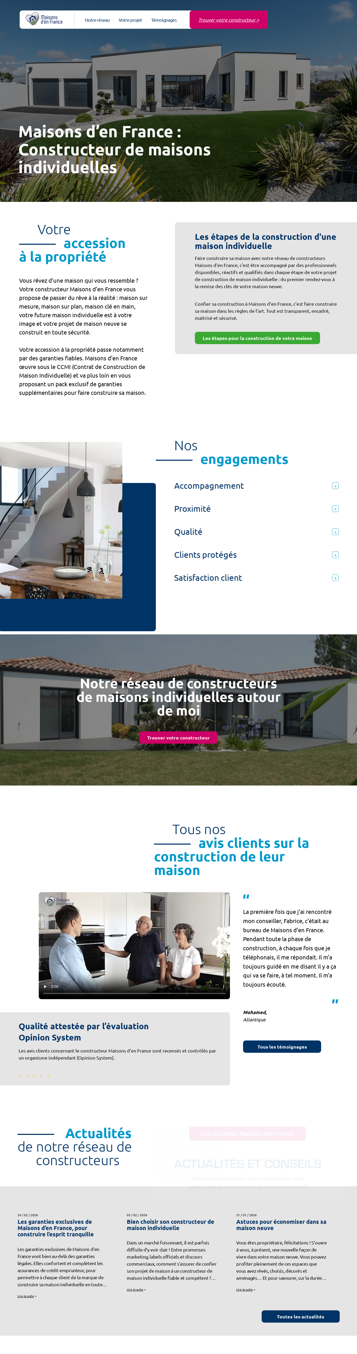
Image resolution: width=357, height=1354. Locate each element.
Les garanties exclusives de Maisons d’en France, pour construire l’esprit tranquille (56, 1228)
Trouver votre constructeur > (228, 19)
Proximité (256, 508)
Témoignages (164, 19)
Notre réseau (97, 19)
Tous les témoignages (282, 1047)
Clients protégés (256, 554)
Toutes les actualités (300, 1316)
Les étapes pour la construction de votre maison (257, 338)
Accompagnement (256, 485)
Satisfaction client (256, 577)
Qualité (256, 531)
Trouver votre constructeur (178, 738)
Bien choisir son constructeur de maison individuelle (170, 1224)
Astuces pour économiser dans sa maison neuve (281, 1224)
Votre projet (130, 19)
